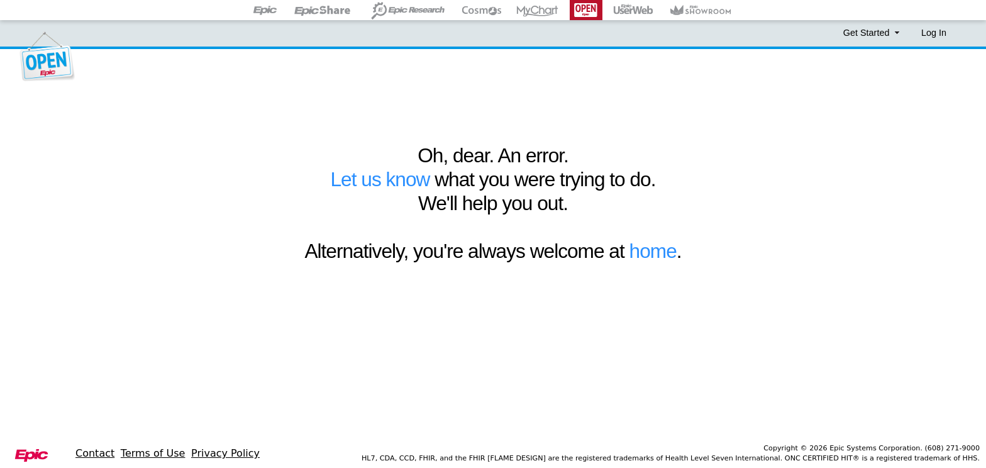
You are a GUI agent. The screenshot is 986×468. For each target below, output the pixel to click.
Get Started (872, 33)
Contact (94, 453)
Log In (933, 33)
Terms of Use (153, 453)
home (653, 251)
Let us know (379, 179)
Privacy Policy (225, 453)
